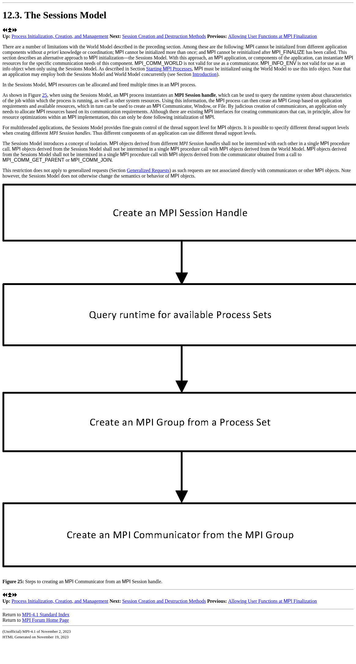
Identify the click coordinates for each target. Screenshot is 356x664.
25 (44, 95)
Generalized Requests (148, 170)
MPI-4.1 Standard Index (45, 614)
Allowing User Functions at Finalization (272, 36)
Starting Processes (169, 68)
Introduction (204, 74)
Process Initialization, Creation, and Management (60, 36)
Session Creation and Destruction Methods (164, 36)
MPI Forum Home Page (45, 620)
